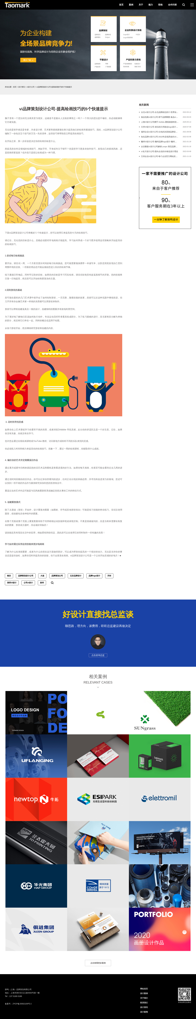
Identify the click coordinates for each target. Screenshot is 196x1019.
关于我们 (144, 998)
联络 (160, 5)
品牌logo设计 (94, 576)
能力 (150, 5)
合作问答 (172, 5)
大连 (42, 576)
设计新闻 (144, 1012)
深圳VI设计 (11, 583)
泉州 (42, 583)
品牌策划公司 (57, 576)
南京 (9, 576)
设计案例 (144, 993)
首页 (121, 5)
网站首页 (144, 989)
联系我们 (144, 1003)
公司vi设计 (28, 583)
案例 (131, 5)
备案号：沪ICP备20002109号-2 (18, 1004)
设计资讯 (21, 87)
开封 (109, 576)
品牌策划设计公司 (25, 576)
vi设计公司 (30, 87)
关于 (141, 5)
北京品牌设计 (75, 576)
